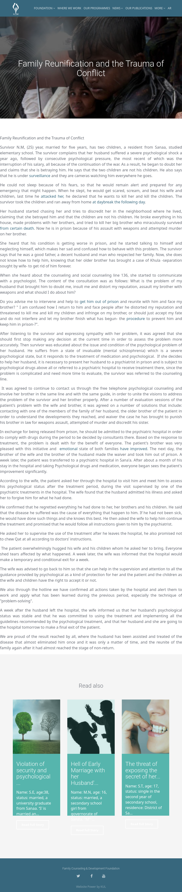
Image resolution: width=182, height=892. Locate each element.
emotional (68, 448)
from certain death (17, 228)
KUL (103, 887)
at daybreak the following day (118, 202)
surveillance (39, 175)
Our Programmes (97, 8)
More (160, 8)
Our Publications (138, 8)
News (118, 8)
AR (169, 8)
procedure (136, 318)
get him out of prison (99, 301)
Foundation (44, 8)
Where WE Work (69, 8)
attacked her (52, 196)
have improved (133, 448)
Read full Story (33, 825)
